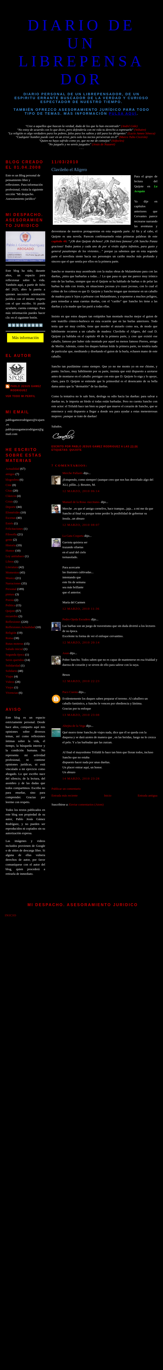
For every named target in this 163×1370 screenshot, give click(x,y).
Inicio (107, 795)
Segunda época (15, 654)
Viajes (9, 676)
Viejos (10, 687)
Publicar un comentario (66, 788)
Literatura (12, 567)
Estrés (9, 523)
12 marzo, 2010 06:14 (81, 491)
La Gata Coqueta (73, 536)
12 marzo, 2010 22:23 (81, 681)
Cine (8, 485)
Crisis (9, 501)
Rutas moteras (14, 643)
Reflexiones (13, 622)
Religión (11, 632)
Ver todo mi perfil (21, 396)
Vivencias (12, 692)
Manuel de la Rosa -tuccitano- (81, 502)
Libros (10, 561)
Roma (9, 638)
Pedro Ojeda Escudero (77, 619)
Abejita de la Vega (74, 726)
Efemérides (13, 512)
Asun (66, 653)
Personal (11, 589)
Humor (10, 550)
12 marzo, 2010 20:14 (81, 642)
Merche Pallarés (73, 473)
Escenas (11, 518)
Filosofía (11, 534)
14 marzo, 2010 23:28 (81, 778)
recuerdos (12, 616)
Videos (10, 682)
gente (9, 539)
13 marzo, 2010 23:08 (81, 715)
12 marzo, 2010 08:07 (81, 525)
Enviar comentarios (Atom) (86, 804)
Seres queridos (15, 660)
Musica (10, 578)
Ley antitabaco (15, 556)
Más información (25, 338)
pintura (10, 594)
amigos (10, 474)
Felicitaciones (14, 528)
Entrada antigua (147, 795)
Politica (10, 605)
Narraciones (13, 583)
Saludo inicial (14, 649)
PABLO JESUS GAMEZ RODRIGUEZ (25, 388)
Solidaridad (13, 665)
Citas (9, 490)
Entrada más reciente (65, 795)
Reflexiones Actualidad (20, 627)
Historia (11, 545)
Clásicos (11, 496)
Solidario (11, 671)
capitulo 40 (59, 241)
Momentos (12, 572)
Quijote (75, 450)
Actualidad (12, 468)
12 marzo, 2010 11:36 (81, 608)
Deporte (11, 507)
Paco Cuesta (70, 692)
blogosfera (12, 479)
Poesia (10, 600)
